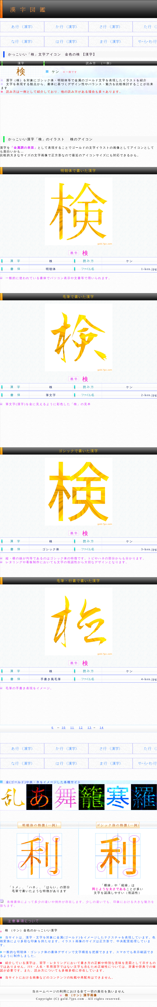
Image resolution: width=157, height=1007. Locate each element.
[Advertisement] (78, 112)
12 (81, 727)
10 (64, 727)
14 (102, 727)
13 (89, 727)
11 (72, 727)
